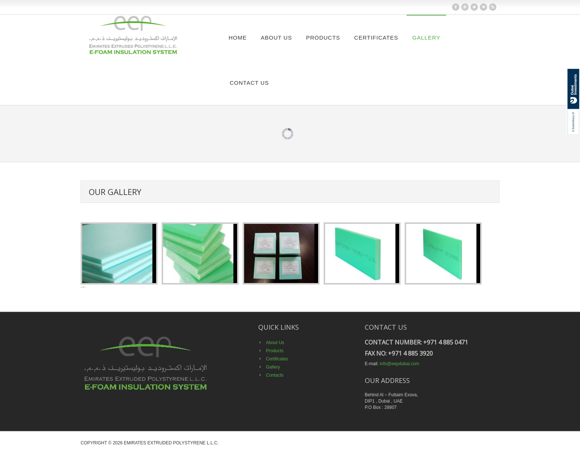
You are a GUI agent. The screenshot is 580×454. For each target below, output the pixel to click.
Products (323, 37)
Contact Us (249, 83)
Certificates (376, 37)
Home (238, 37)
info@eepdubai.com (399, 363)
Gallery (426, 37)
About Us (276, 37)
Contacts (274, 375)
